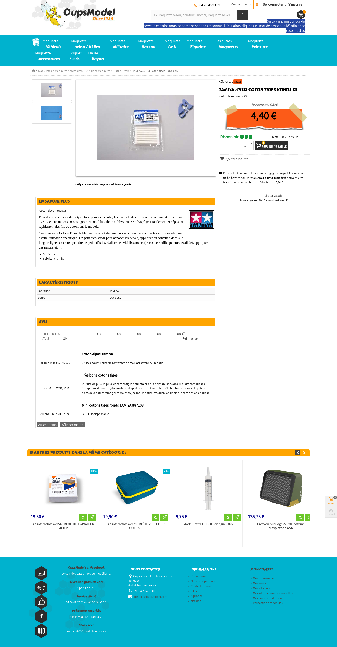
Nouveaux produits (201, 581)
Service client (86, 596)
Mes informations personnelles (271, 593)
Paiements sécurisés (86, 611)
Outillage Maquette (98, 71)
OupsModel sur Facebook (86, 568)
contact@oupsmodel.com (150, 597)
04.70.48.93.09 (209, 5)
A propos (195, 596)
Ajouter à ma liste (234, 159)
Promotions (197, 576)
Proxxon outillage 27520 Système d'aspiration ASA (281, 526)
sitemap (194, 601)
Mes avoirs (258, 584)
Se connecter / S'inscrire (282, 4)
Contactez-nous (241, 4)
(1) (98, 334)
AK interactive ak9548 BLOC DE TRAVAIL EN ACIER (62, 526)
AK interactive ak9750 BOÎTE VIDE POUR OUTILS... (135, 526)
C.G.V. (193, 591)
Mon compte (261, 569)
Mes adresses (260, 588)
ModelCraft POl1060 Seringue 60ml (208, 524)
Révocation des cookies (266, 603)
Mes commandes (262, 579)
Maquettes (45, 71)
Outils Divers (121, 71)
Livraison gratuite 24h (86, 582)
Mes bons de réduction (266, 598)
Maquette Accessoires (69, 71)
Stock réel (86, 625)
